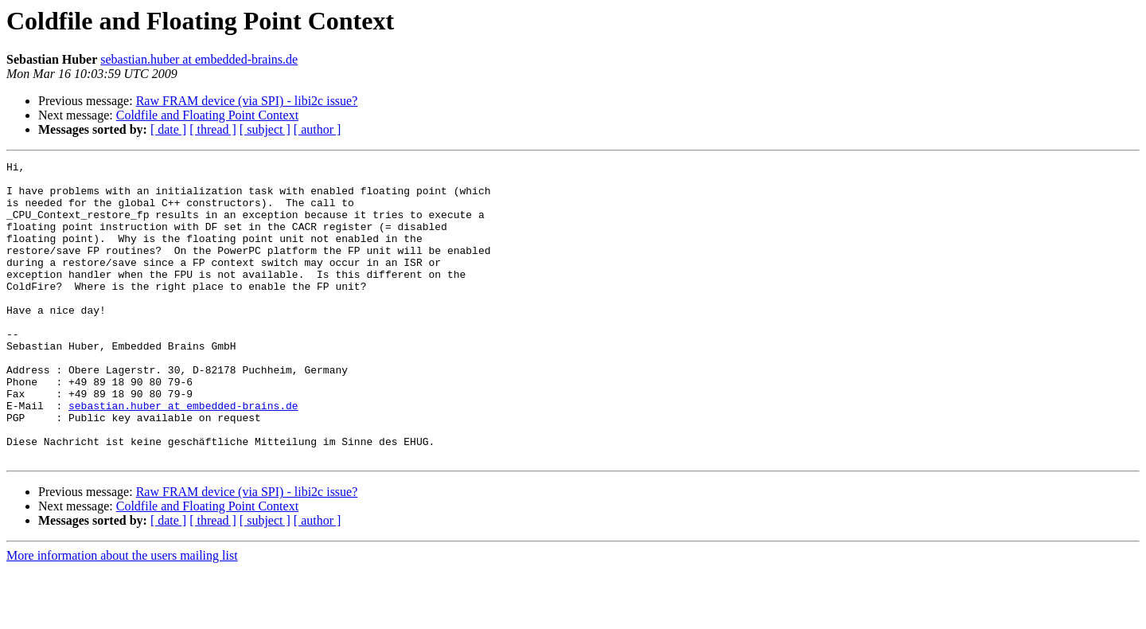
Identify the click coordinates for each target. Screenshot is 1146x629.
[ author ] (317, 129)
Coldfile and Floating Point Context (207, 115)
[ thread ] (212, 129)
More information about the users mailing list (122, 615)
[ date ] (168, 129)
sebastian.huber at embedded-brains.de (199, 59)
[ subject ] (265, 129)
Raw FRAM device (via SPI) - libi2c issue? (247, 100)
